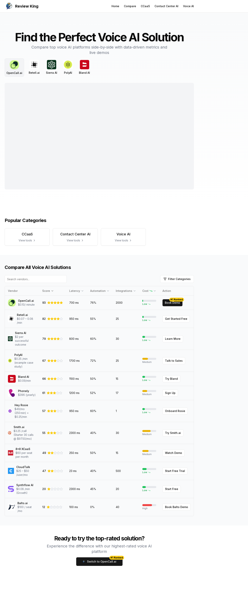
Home (115, 6)
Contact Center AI (166, 6)
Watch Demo (173, 452)
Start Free (171, 489)
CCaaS (145, 6)
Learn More (173, 338)
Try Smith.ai (173, 432)
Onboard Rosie (175, 411)
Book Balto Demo (176, 507)
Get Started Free (176, 318)
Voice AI (188, 6)
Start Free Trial (175, 471)
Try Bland (171, 378)
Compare (130, 6)
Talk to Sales (174, 360)
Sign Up (170, 393)
